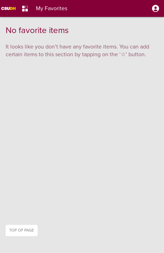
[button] (155, 8)
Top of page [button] (21, 230)
